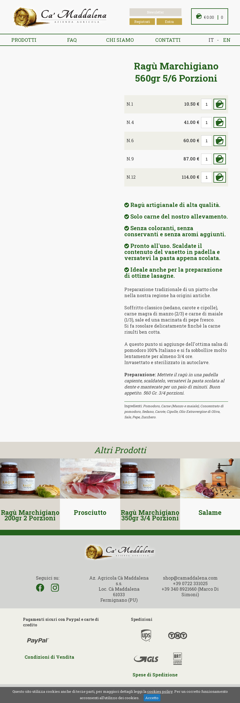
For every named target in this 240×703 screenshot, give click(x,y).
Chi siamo (120, 40)
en (227, 40)
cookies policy (160, 691)
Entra (169, 21)
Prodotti (23, 40)
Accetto (152, 697)
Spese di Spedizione (155, 675)
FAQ (72, 40)
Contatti (168, 40)
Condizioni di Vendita (49, 657)
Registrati (142, 21)
